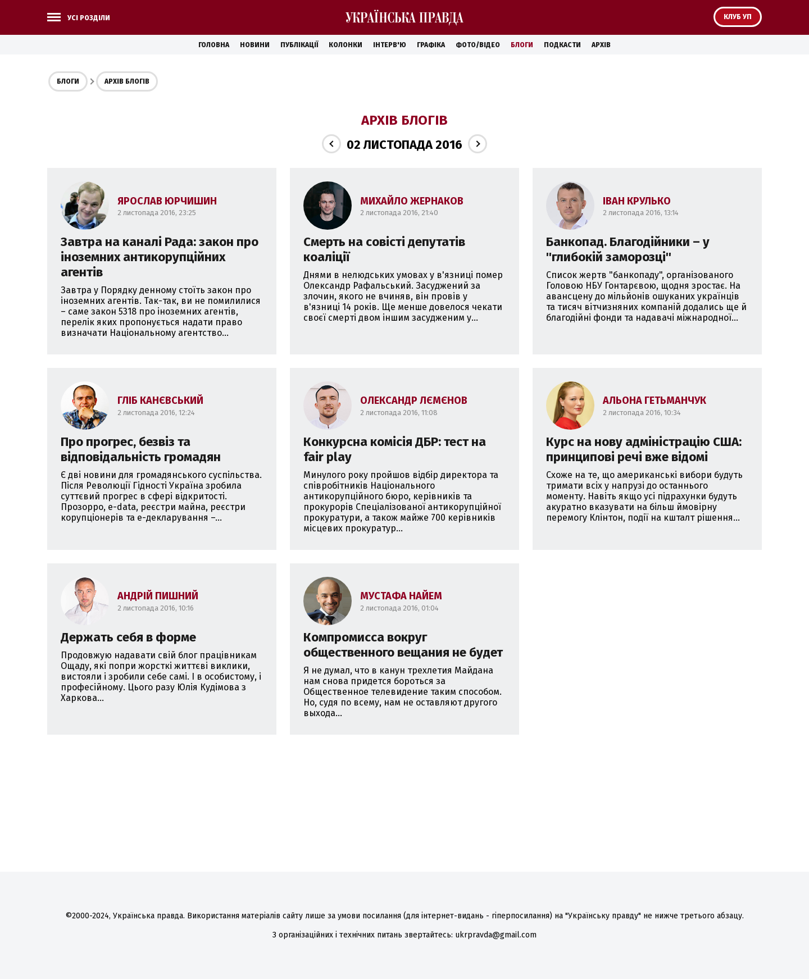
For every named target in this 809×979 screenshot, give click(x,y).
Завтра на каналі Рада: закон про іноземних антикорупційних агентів (159, 257)
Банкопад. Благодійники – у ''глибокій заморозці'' (628, 249)
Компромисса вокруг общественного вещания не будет (403, 645)
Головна (213, 45)
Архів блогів (126, 81)
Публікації (299, 45)
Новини (255, 45)
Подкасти (562, 45)
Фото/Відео (478, 45)
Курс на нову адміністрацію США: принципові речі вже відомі (644, 449)
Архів (601, 45)
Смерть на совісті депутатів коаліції (384, 249)
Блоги (522, 45)
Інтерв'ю (389, 45)
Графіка (431, 45)
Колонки (345, 45)
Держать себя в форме (128, 637)
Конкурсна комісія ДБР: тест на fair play (394, 449)
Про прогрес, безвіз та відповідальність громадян (141, 449)
